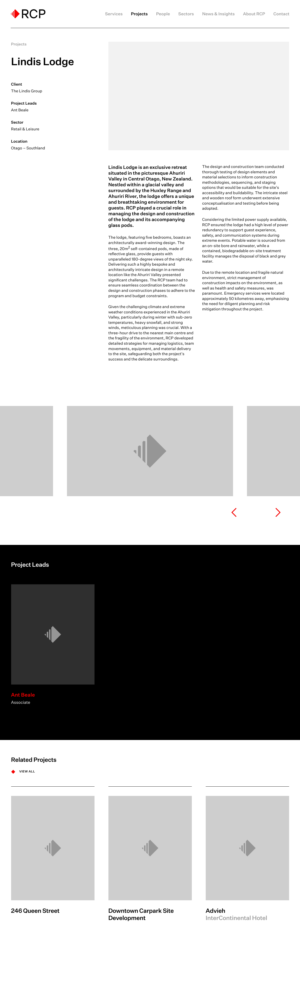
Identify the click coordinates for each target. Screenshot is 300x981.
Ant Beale (19, 110)
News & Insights (218, 13)
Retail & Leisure (25, 129)
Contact (281, 13)
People (163, 13)
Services (114, 13)
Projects (139, 13)
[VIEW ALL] (23, 772)
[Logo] (28, 13)
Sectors (186, 13)
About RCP (254, 13)
